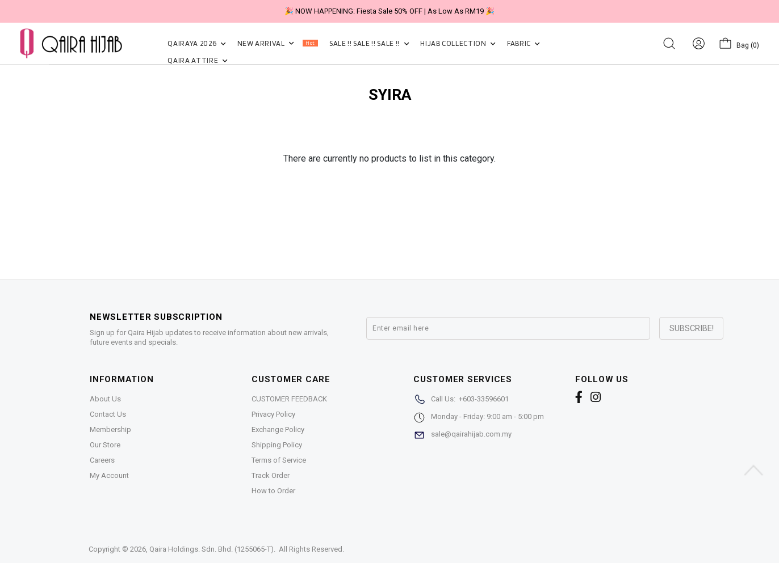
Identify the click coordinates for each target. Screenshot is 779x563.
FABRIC (523, 43)
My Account (109, 475)
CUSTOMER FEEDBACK (289, 399)
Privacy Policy (273, 414)
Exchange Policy (278, 429)
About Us (105, 399)
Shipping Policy (277, 445)
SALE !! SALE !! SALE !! (369, 43)
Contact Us (108, 414)
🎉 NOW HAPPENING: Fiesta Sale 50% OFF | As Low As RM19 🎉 (389, 11)
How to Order (273, 490)
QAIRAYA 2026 (196, 43)
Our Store (105, 445)
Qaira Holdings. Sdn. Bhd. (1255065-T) (211, 549)
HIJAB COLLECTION (458, 43)
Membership (110, 429)
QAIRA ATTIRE (197, 60)
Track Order (271, 475)
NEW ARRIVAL (277, 43)
